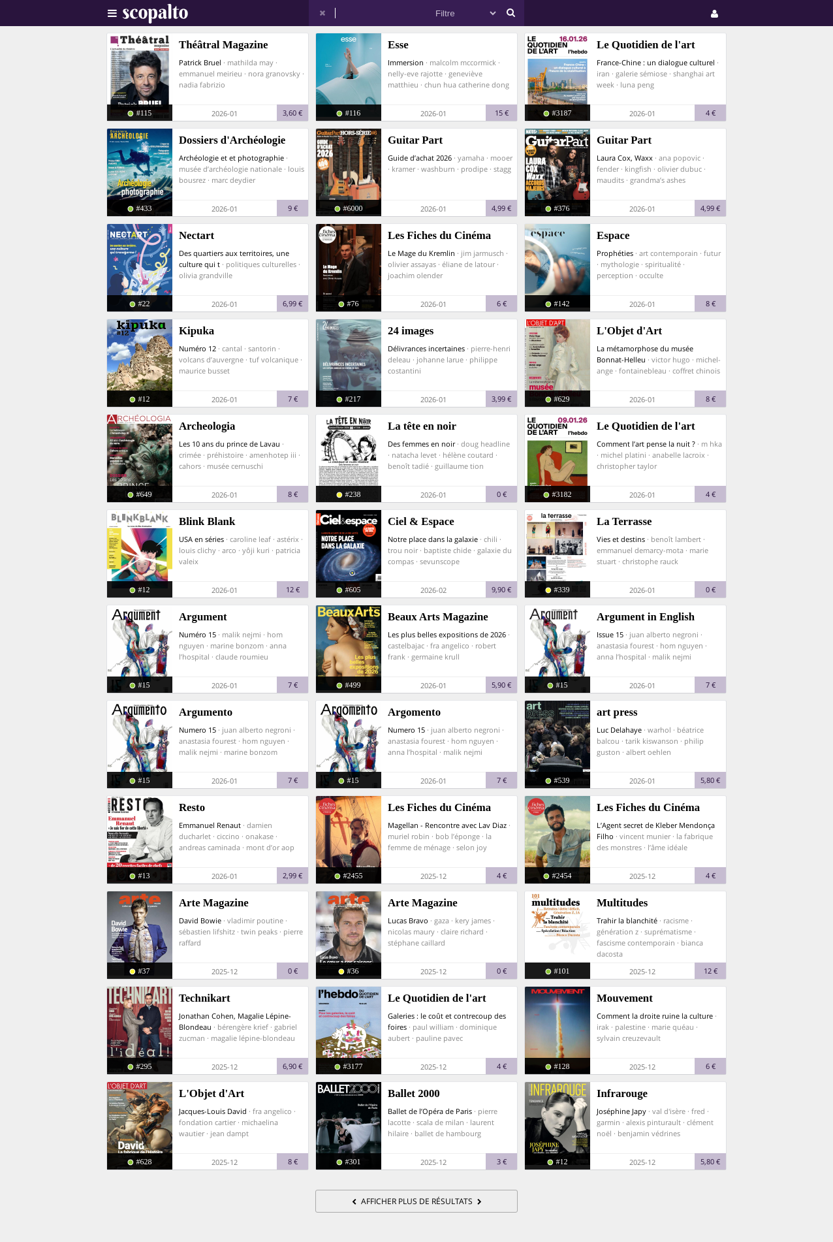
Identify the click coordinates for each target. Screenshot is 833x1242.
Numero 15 (197, 730)
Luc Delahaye (619, 730)
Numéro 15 (197, 634)
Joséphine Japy (621, 1111)
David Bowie (200, 920)
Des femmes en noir (421, 444)
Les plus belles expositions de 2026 (447, 634)
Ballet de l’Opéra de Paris (430, 1111)
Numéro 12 (197, 348)
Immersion (406, 62)
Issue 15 (610, 634)
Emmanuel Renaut (210, 825)
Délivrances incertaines (426, 348)
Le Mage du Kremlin (421, 253)
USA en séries (201, 539)
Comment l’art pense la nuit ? (646, 444)
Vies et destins (621, 539)
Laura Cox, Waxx (625, 158)
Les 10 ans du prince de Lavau (229, 444)
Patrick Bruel (200, 62)
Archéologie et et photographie (231, 158)
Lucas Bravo (408, 920)
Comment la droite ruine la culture (655, 1016)
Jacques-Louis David (213, 1111)
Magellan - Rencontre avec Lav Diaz (447, 825)
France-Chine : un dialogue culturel (656, 62)
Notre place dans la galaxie (433, 539)
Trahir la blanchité (627, 920)
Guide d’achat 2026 (420, 158)
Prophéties (615, 253)
